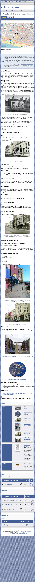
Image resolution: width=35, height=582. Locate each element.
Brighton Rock (13, 209)
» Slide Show (4, 408)
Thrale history (11, 7)
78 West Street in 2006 (9, 300)
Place (4, 17)
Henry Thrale (7, 61)
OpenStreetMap (25, 46)
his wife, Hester (24, 62)
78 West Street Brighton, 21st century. (27, 434)
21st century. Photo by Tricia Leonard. (17, 324)
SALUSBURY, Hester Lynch (11, 500)
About (9, 533)
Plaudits (13, 533)
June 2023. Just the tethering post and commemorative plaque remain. (17, 356)
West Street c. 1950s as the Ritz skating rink (13, 235)
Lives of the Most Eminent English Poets (17, 122)
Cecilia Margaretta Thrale (27, 64)
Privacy (20, 533)
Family (6, 521)
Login (3, 11)
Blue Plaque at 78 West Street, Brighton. (17, 379)
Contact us (24, 533)
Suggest (10, 17)
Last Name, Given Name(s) (11, 480)
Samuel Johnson (27, 459)
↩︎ (13, 394)
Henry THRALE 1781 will (27, 445)
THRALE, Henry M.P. (9, 509)
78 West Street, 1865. (17, 161)
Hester (22, 86)
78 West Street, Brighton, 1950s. (27, 419)
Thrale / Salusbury (6, 525)
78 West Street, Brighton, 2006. (27, 424)
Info (19, 11)
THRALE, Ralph (8, 484)
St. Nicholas (8, 118)
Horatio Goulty (19, 174)
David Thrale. (29, 531)
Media (14, 11)
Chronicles (25, 11)
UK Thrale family (31, 484)
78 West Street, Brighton (13, 114)
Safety (17, 533)
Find (9, 11)
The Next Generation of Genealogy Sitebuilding (20, 528)
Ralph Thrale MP (8, 56)
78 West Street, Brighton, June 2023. (27, 439)
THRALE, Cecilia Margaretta (11, 504)
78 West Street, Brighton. (27, 407)
